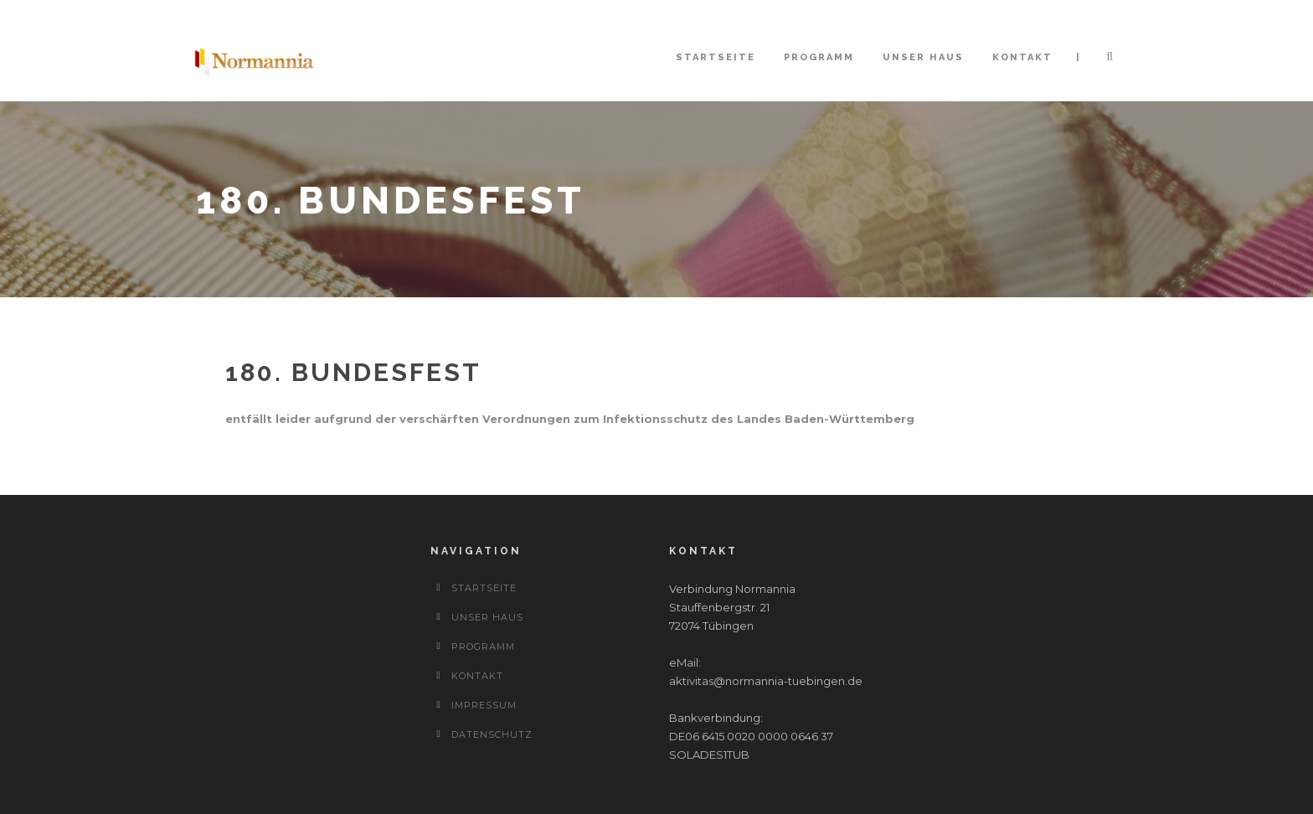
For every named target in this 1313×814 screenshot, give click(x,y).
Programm (819, 57)
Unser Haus (923, 57)
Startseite (715, 57)
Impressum (484, 705)
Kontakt (1022, 57)
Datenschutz (492, 734)
